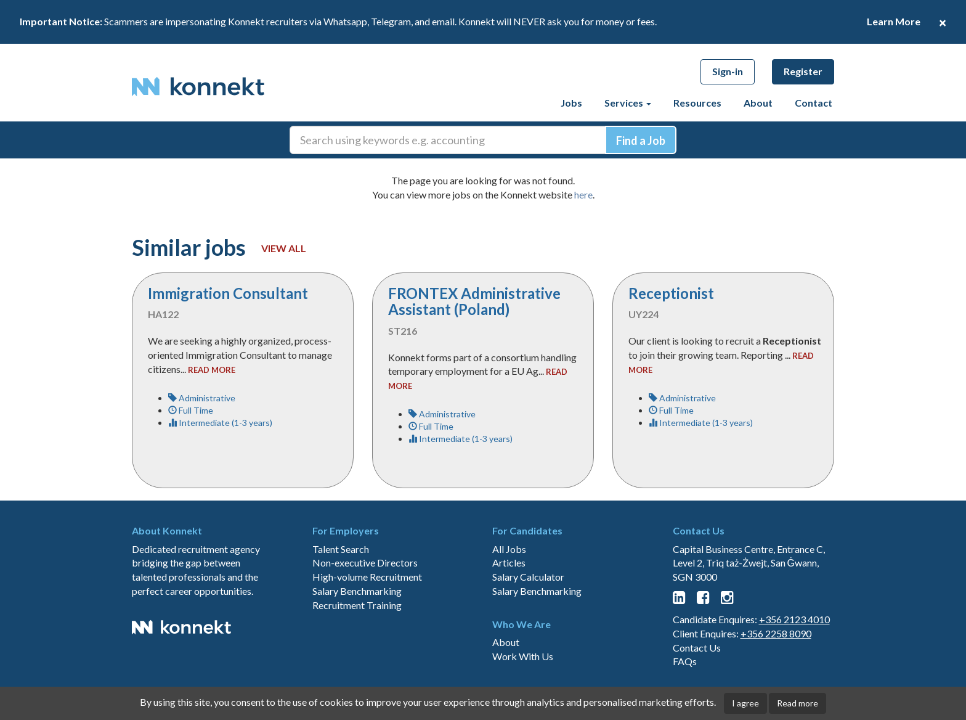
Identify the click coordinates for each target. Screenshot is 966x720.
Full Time (190, 410)
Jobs (571, 102)
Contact (813, 102)
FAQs (685, 661)
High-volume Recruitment (367, 577)
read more (211, 370)
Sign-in (727, 71)
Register (803, 71)
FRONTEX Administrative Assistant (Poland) (474, 301)
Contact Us (697, 647)
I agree (745, 703)
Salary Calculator (528, 577)
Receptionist (671, 293)
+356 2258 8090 (776, 633)
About (758, 102)
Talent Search (340, 549)
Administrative (201, 398)
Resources (697, 102)
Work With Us (522, 656)
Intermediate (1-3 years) (220, 422)
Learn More (893, 21)
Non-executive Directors (365, 562)
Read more (797, 703)
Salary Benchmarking (357, 591)
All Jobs (509, 549)
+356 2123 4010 (794, 619)
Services (627, 102)
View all (283, 248)
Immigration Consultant (228, 293)
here (583, 194)
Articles (509, 562)
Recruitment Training (357, 605)
